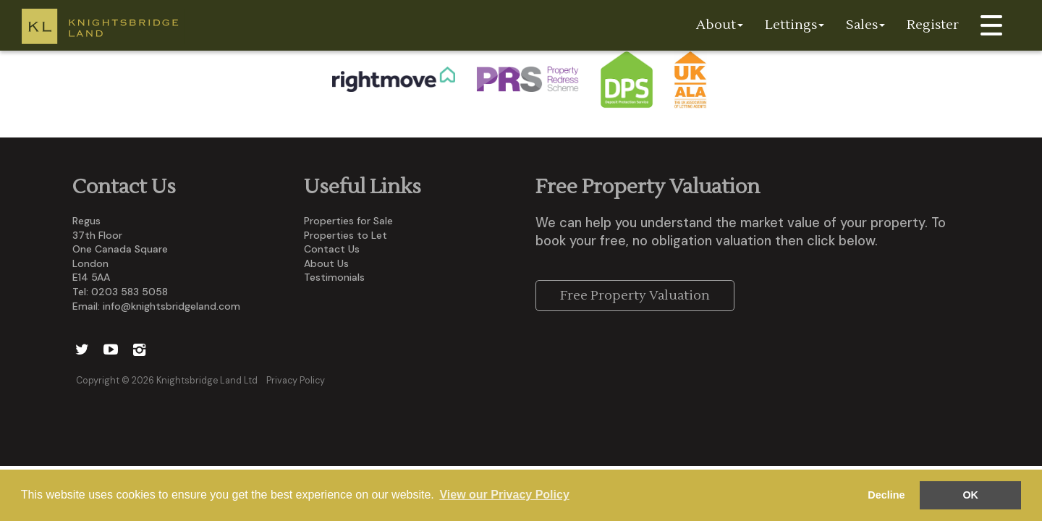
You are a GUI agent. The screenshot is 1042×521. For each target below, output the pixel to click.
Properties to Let (345, 235)
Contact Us (332, 248)
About (719, 25)
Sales (865, 25)
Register (933, 25)
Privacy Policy (295, 380)
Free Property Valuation (635, 295)
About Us (326, 263)
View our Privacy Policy (504, 494)
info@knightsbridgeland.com (171, 306)
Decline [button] (886, 495)
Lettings (794, 25)
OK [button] (970, 495)
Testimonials (334, 277)
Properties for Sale (348, 220)
